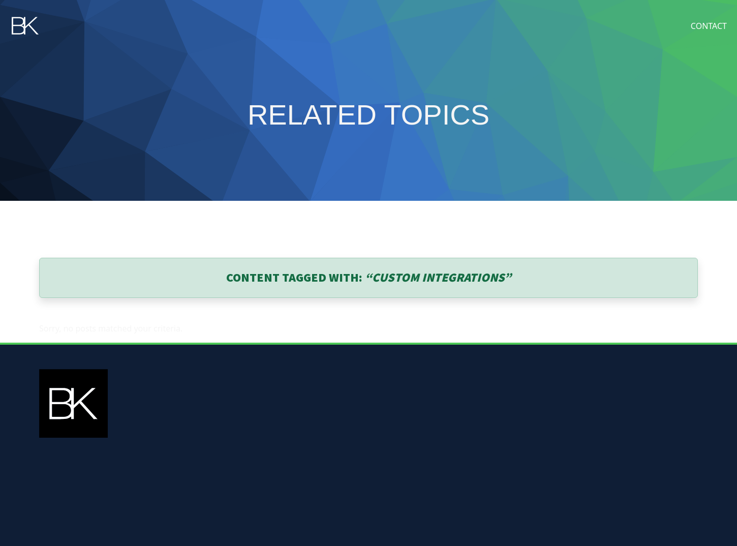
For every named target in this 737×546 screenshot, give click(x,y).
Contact (709, 26)
